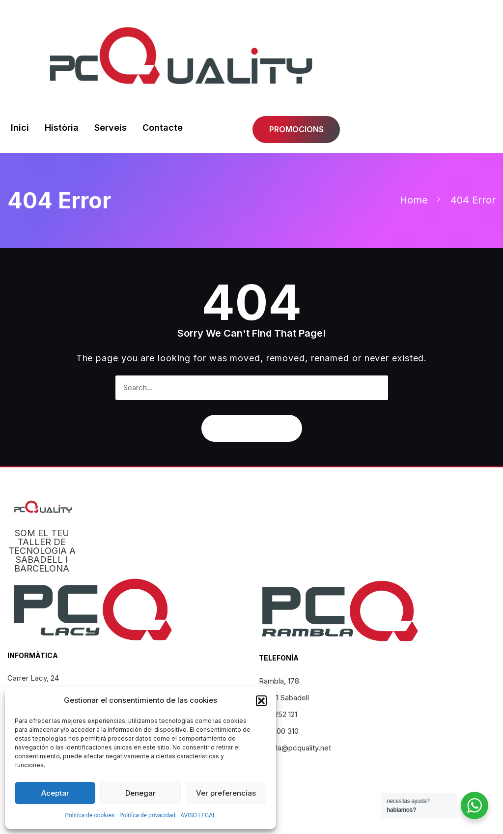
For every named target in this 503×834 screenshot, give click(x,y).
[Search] (375, 387)
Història (62, 127)
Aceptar (55, 793)
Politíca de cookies (89, 815)
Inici (20, 127)
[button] (261, 701)
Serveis (110, 127)
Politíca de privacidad (147, 815)
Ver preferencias (226, 793)
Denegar (140, 793)
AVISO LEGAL (198, 815)
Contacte (162, 127)
